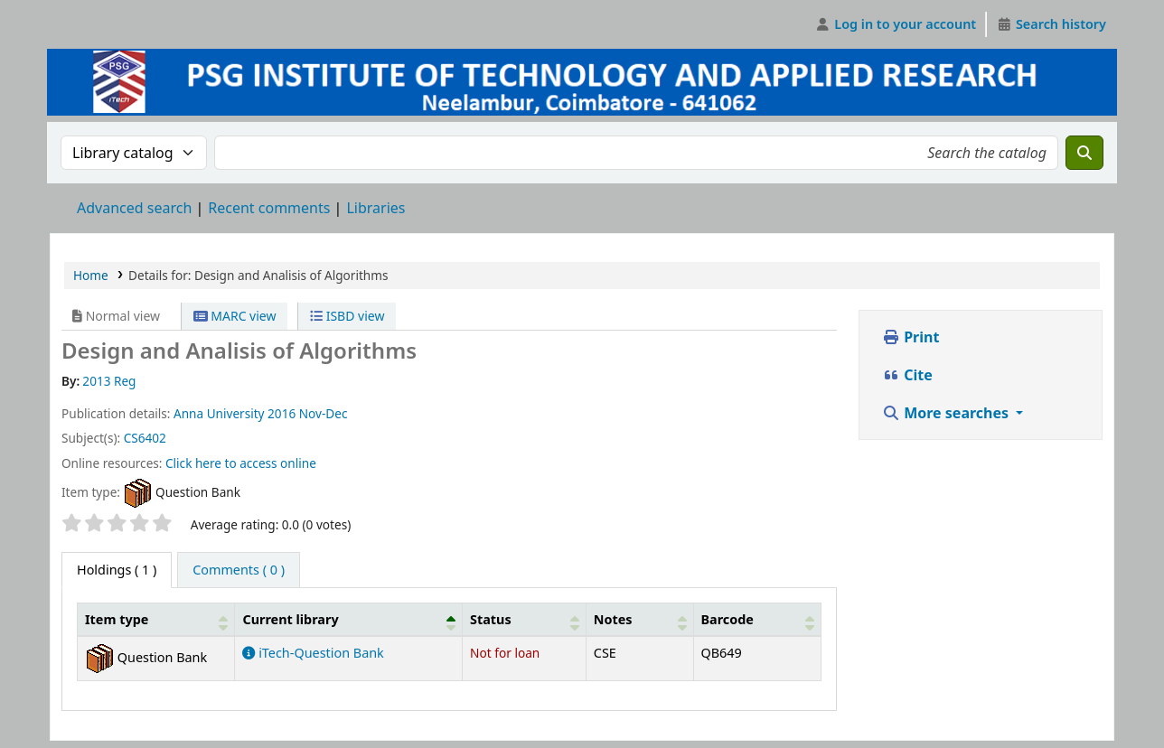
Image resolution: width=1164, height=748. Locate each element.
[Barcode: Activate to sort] (757, 619)
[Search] (1084, 153)
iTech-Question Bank (312, 652)
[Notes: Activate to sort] (639, 619)
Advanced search (134, 208)
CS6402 (145, 437)
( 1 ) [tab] (116, 569)
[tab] (238, 570)
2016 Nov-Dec (307, 413)
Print (910, 337)
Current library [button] (290, 619)
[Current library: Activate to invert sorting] (349, 619)
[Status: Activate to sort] (525, 619)
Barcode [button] (727, 619)
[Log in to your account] (896, 24)
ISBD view (347, 315)
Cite (907, 375)
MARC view (235, 315)
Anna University (219, 413)
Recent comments (269, 208)
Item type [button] (116, 619)
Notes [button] (613, 619)
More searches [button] (947, 413)
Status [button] (491, 619)
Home (90, 275)
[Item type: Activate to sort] (156, 619)
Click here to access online (240, 463)
